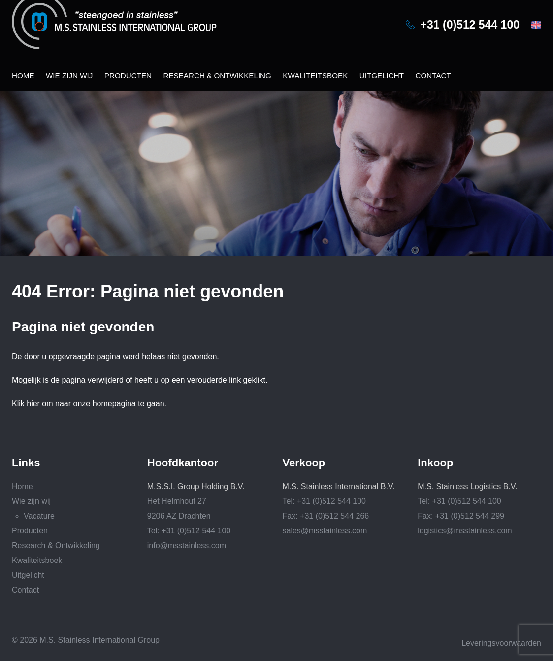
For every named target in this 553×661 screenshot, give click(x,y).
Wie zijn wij (69, 75)
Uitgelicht (381, 75)
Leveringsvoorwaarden (501, 643)
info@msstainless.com (186, 545)
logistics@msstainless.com (465, 531)
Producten (128, 75)
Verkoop (304, 463)
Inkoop (435, 463)
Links (26, 463)
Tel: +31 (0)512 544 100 (188, 531)
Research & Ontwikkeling (217, 75)
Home (23, 75)
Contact (433, 75)
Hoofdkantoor (182, 463)
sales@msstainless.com (325, 531)
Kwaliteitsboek (315, 75)
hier (33, 403)
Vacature (39, 516)
